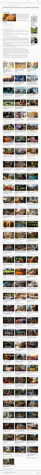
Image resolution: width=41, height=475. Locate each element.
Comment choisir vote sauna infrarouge (7, 229)
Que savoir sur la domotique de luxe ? (32, 419)
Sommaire (5, 22)
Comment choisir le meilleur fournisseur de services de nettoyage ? (31, 70)
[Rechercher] (31, 0)
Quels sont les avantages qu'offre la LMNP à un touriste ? (32, 192)
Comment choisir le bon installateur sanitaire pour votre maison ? (34, 44)
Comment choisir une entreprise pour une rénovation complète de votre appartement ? (20, 373)
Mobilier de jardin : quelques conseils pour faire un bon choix (20, 408)
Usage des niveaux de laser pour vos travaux (8, 385)
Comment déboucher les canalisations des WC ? (7, 431)
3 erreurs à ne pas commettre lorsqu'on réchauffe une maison (20, 431)
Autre (5, 5)
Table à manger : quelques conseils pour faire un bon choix (32, 349)
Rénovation (3, 472)
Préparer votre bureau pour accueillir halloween (7, 408)
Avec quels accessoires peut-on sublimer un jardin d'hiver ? (20, 288)
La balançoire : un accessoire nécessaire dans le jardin (7, 373)
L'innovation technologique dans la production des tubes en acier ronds (20, 132)
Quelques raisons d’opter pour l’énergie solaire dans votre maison (32, 442)
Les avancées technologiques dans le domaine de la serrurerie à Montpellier (32, 144)
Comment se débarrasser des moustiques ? (19, 276)
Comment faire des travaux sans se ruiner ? (8, 240)
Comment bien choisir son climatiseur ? (19, 204)
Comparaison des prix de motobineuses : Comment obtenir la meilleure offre (8, 107)
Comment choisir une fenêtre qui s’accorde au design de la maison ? (32, 204)
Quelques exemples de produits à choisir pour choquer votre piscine (8, 288)
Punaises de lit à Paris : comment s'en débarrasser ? (32, 361)
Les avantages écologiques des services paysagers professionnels (34, 35)
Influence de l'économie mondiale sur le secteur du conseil (8, 119)
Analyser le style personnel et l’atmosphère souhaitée (8, 24)
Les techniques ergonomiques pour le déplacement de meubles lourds (32, 119)
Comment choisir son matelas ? (32, 430)
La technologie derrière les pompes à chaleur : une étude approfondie (19, 119)
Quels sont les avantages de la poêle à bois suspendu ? (32, 325)
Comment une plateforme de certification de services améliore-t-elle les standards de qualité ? (32, 83)
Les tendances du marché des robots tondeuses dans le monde (32, 132)
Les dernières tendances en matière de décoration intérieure (8, 156)
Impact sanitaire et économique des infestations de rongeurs (8, 95)
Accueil (3, 5)
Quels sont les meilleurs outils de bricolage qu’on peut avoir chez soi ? (20, 252)
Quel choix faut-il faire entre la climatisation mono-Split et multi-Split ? (32, 288)
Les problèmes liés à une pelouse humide (8, 276)
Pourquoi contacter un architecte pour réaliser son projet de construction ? (8, 301)
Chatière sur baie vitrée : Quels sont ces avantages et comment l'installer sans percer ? (32, 385)
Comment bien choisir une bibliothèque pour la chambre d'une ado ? (7, 216)
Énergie (6, 472)
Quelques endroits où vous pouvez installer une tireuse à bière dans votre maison (32, 169)
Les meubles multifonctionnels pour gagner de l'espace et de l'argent (32, 276)
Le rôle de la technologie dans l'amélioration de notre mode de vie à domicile (20, 169)
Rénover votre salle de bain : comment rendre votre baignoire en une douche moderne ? (20, 144)
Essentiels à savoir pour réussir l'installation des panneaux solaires (20, 181)
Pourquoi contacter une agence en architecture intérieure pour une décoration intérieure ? (32, 454)
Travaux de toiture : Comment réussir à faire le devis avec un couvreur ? (8, 264)
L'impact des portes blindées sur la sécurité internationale (32, 95)
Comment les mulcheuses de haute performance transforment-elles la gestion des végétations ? (34, 25)
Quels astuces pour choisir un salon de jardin (7, 442)
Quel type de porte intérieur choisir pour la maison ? (7, 419)
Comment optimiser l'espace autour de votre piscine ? (31, 181)
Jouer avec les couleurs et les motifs (7, 25)
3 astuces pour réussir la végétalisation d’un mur (31, 229)
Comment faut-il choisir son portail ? (7, 349)
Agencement (11, 472)
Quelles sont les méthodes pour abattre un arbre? (8, 397)
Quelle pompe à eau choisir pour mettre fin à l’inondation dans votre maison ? (20, 442)
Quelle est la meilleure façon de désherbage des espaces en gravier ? (20, 192)
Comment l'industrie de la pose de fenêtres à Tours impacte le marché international (20, 107)
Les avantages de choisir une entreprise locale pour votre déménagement (19, 95)
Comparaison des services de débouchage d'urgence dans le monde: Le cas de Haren (8, 169)
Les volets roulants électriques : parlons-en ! (20, 419)
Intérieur (9, 472)
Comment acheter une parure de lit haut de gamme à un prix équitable (20, 156)
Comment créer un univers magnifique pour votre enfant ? (32, 264)
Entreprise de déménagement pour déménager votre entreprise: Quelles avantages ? (20, 349)
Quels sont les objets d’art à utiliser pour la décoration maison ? (31, 301)
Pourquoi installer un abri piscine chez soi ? (20, 229)
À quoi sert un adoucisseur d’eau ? (20, 453)
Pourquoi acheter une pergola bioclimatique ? (19, 397)
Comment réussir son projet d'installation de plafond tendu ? (8, 204)
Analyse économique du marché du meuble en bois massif (32, 156)
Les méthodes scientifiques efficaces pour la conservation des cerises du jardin (8, 192)
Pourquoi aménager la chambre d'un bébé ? (32, 252)
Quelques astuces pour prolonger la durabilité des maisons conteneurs (8, 325)
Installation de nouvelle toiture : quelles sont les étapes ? (20, 361)
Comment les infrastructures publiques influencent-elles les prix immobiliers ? (8, 83)
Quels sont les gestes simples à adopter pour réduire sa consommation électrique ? (20, 264)
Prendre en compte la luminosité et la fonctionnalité (8, 26)
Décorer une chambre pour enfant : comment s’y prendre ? (8, 181)
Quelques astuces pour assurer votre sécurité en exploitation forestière (32, 337)
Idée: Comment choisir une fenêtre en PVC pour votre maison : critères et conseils (8, 132)
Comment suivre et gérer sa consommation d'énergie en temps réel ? (7, 252)
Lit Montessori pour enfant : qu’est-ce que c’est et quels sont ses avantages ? (20, 216)
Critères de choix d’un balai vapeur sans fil (20, 337)
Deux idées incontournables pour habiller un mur (32, 373)
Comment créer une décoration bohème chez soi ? (20, 240)
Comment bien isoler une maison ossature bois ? (20, 301)
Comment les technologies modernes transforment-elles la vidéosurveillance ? (20, 83)
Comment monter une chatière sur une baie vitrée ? (32, 313)
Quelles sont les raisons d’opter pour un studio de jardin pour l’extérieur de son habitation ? (20, 385)
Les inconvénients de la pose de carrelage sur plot (32, 397)
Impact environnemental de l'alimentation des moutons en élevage (20, 70)
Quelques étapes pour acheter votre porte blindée (8, 466)
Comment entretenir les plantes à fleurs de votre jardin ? (20, 325)
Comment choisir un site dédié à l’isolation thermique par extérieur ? (8, 337)
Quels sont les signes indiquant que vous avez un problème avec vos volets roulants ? (8, 144)
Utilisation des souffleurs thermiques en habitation (7, 361)
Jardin (14, 472)
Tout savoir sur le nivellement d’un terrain (32, 107)
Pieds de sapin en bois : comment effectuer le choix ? (20, 313)
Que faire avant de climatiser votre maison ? (32, 216)
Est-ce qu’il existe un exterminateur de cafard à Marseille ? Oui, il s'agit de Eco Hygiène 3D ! (8, 71)
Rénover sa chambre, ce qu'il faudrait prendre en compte (7, 454)
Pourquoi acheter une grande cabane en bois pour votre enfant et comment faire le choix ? (32, 240)
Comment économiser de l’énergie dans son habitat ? (32, 408)
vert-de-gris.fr (8, 473)
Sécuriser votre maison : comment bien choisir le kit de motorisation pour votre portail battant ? (8, 313)
